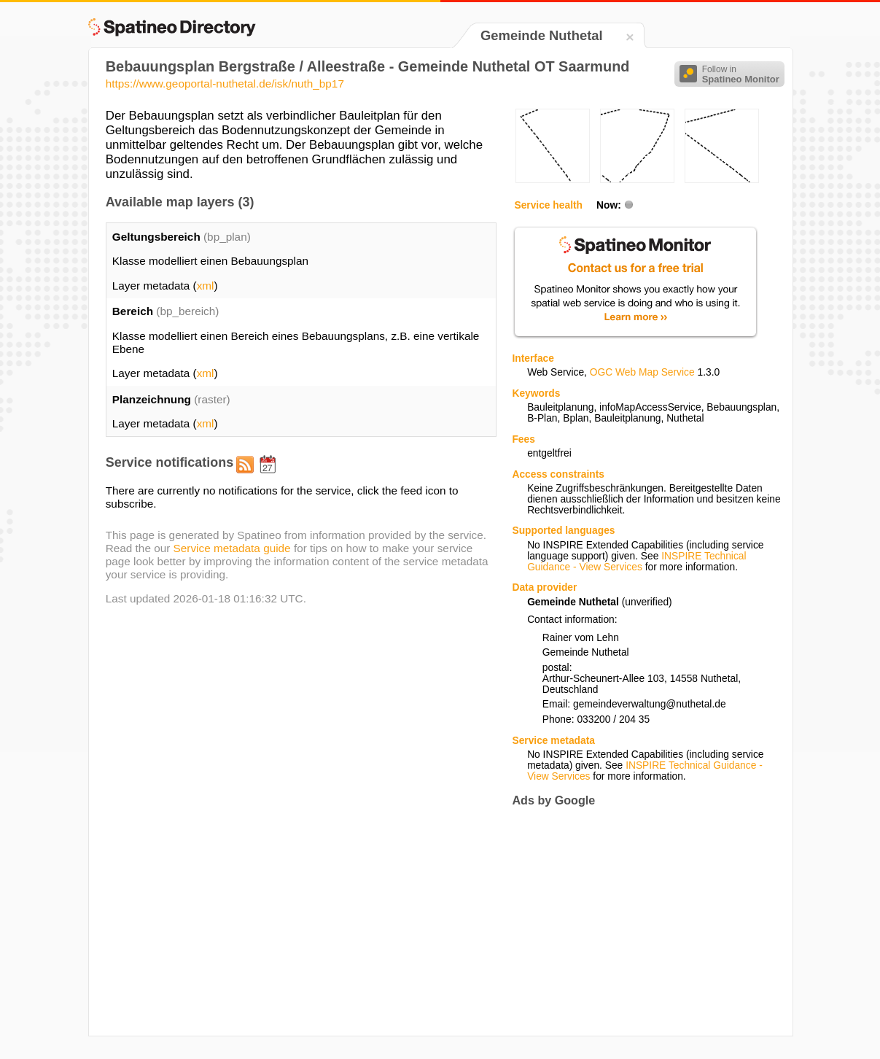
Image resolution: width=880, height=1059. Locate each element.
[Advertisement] (634, 921)
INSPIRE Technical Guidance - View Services (636, 562)
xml (205, 285)
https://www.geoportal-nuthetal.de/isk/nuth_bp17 (225, 83)
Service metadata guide (232, 548)
